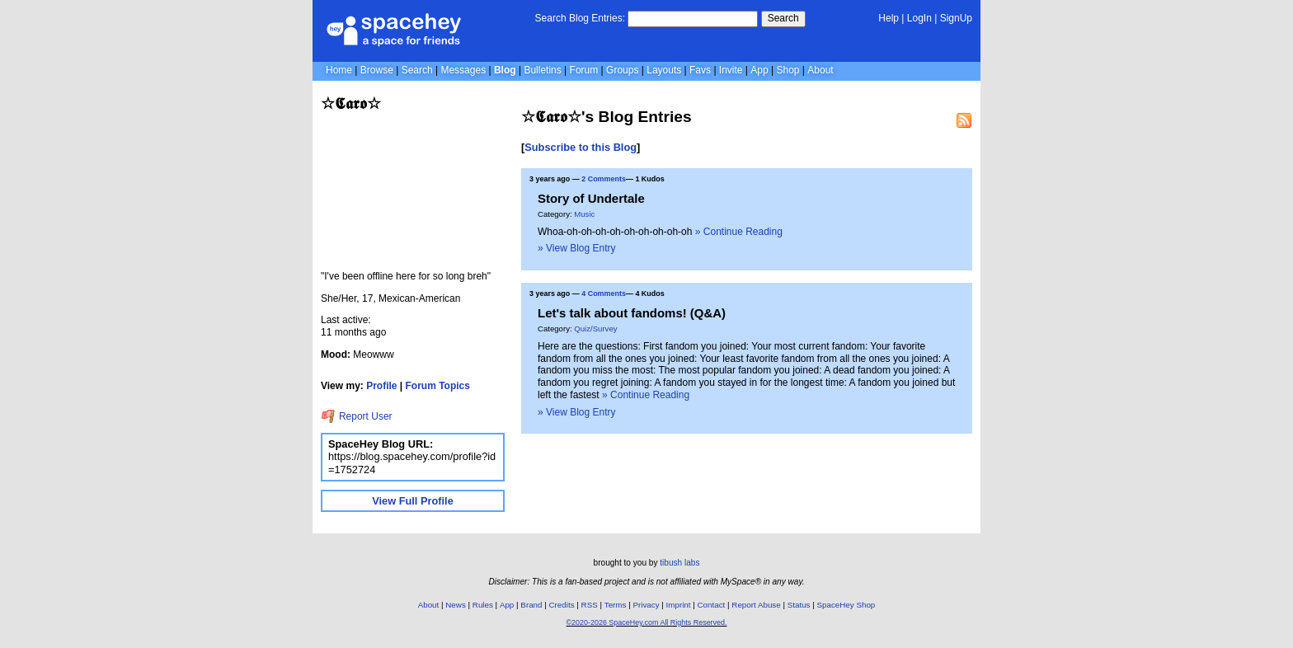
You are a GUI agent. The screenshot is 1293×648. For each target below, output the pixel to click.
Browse (376, 70)
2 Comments (603, 179)
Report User (357, 416)
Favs (700, 70)
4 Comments (603, 293)
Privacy (645, 604)
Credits (562, 604)
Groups (622, 70)
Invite (731, 70)
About (820, 70)
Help (888, 18)
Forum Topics (438, 386)
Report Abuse (755, 604)
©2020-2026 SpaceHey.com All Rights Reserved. (646, 622)
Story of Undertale (591, 198)
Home (339, 70)
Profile (381, 386)
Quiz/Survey (595, 328)
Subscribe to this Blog (580, 147)
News (455, 604)
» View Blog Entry (577, 248)
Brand (531, 604)
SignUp (956, 18)
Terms (615, 604)
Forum (584, 70)
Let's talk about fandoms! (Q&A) (632, 313)
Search (783, 18)
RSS (589, 604)
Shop (787, 70)
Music (584, 213)
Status (799, 604)
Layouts (663, 70)
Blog (505, 70)
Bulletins (542, 70)
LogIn (919, 18)
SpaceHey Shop (846, 604)
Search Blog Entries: (580, 18)
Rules (483, 604)
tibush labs (679, 562)
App (759, 70)
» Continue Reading (739, 231)
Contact (712, 604)
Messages (463, 70)
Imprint (678, 604)
